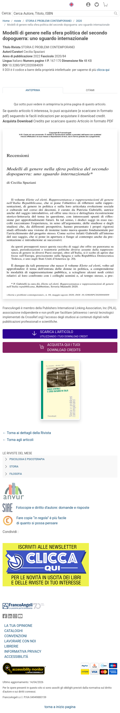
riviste (17, 20)
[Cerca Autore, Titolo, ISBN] (62, 13)
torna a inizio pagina (59, 707)
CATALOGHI (13, 631)
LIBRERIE (11, 646)
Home (6, 20)
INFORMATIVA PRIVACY (22, 651)
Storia (13, 466)
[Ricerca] (115, 13)
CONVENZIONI (15, 636)
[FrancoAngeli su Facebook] (5, 617)
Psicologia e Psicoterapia (26, 459)
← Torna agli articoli (18, 440)
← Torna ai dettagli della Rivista (27, 433)
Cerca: (6, 13)
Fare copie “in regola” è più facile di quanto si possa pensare (41, 520)
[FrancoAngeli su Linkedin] (10, 617)
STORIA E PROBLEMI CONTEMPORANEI (48, 20)
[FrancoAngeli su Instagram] (15, 617)
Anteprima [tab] (33, 90)
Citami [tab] (90, 90)
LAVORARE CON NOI (20, 641)
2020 (79, 20)
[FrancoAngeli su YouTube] (20, 617)
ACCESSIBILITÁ (16, 657)
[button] (70, 5)
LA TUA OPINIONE (18, 626)
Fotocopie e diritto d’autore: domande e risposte (52, 508)
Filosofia (15, 473)
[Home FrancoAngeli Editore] (17, 5)
